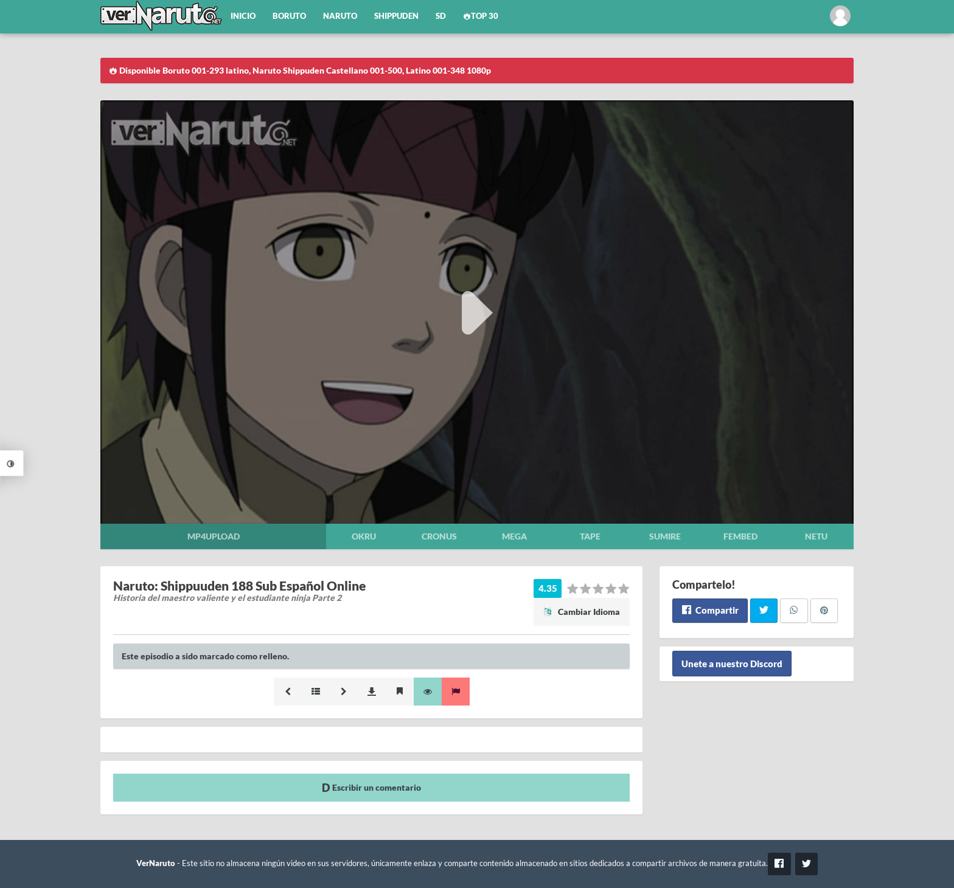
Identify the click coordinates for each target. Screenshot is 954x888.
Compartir (709, 610)
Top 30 (480, 16)
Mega (514, 536)
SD (441, 16)
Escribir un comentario (371, 787)
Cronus (439, 536)
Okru (364, 536)
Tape (590, 536)
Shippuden (396, 16)
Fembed (740, 536)
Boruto (289, 16)
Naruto (340, 16)
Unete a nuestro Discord (731, 663)
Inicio (243, 16)
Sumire (665, 536)
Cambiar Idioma (581, 611)
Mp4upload (213, 536)
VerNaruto (155, 863)
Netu (816, 536)
